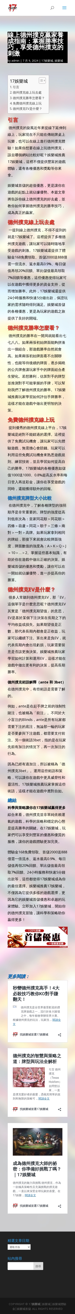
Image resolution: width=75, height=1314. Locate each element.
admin (15, 60)
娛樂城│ (37, 1304)
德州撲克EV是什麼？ (27, 108)
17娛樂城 (47, 60)
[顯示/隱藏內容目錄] (40, 80)
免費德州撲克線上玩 (27, 103)
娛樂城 (59, 60)
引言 (16, 87)
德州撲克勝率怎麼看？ (29, 98)
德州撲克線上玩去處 (27, 92)
